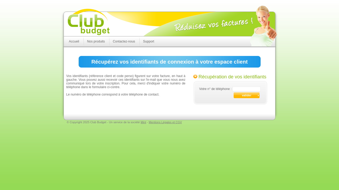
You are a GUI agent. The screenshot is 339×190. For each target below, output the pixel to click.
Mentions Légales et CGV (165, 122)
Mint (143, 122)
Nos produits (96, 41)
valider (246, 95)
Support (148, 41)
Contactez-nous (124, 41)
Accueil (74, 41)
